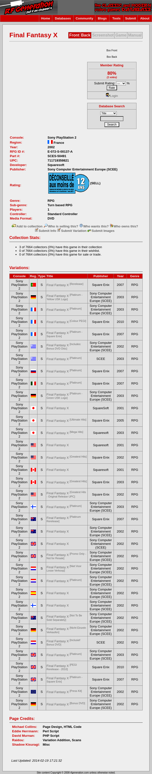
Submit (130, 18)
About (145, 18)
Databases (63, 18)
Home (45, 18)
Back (85, 35)
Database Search (112, 106)
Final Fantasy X (65, 285)
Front (74, 35)
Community (84, 18)
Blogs (102, 18)
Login (112, 96)
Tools (116, 18)
